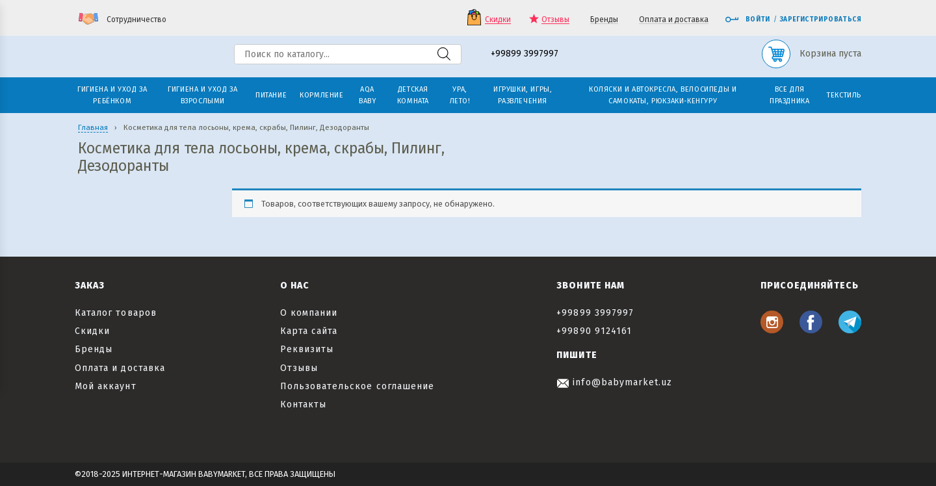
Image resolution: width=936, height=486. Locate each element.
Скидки (498, 20)
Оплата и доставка (673, 20)
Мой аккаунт (105, 386)
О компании (309, 312)
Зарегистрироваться (820, 19)
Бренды (604, 20)
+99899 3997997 (524, 54)
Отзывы (555, 20)
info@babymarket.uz (614, 382)
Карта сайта (309, 331)
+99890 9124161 (594, 331)
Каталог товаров (116, 312)
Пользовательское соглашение (357, 386)
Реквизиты (306, 349)
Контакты (303, 404)
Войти (747, 19)
